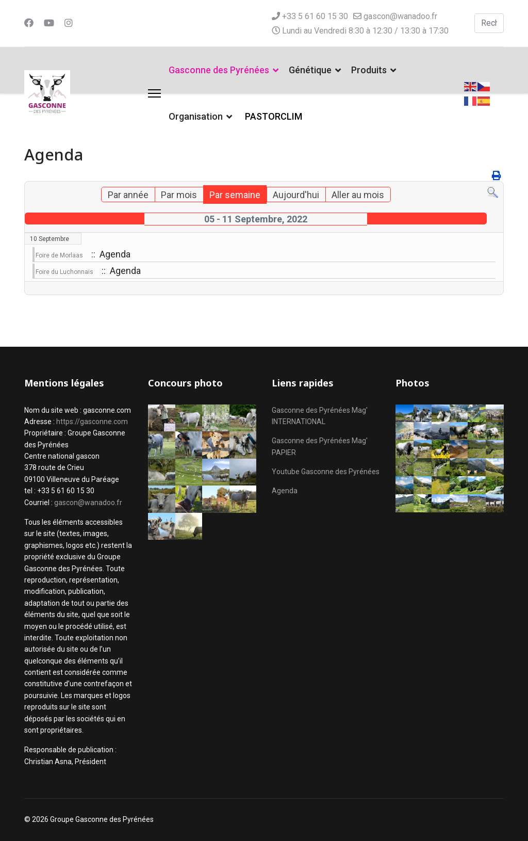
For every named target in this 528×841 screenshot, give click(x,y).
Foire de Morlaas (59, 255)
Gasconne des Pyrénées (219, 69)
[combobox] (489, 23)
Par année (128, 194)
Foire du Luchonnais (64, 272)
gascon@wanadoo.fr (400, 16)
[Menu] (154, 93)
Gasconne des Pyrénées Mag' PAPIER (320, 446)
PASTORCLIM (273, 116)
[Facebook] (29, 23)
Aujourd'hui (296, 194)
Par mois (179, 194)
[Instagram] (68, 23)
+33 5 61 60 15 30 (315, 16)
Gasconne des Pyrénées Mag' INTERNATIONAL (320, 416)
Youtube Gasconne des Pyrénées (326, 471)
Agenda (285, 491)
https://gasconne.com (92, 421)
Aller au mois (358, 194)
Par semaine (234, 194)
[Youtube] (49, 23)
